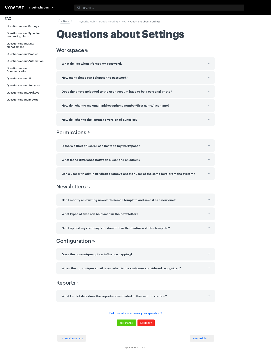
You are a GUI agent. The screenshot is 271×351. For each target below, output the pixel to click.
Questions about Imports (22, 99)
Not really (146, 322)
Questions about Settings (23, 26)
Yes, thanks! (126, 322)
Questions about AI (19, 78)
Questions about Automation (25, 60)
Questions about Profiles (22, 53)
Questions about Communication (17, 69)
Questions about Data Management (20, 45)
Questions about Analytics (23, 85)
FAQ (8, 18)
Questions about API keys (23, 92)
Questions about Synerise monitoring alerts (23, 34)
